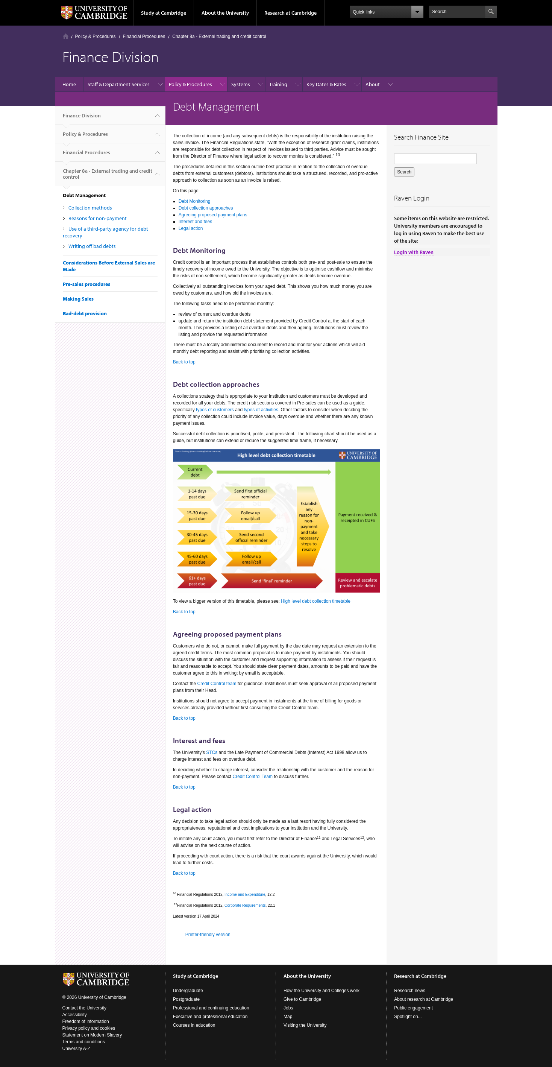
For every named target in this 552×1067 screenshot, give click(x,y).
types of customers (215, 409)
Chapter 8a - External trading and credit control (219, 36)
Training (278, 84)
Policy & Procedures (95, 36)
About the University (225, 12)
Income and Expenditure (244, 894)
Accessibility (74, 1014)
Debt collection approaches (206, 208)
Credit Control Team (253, 776)
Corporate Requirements (245, 905)
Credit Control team (216, 683)
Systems (240, 84)
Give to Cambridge (302, 999)
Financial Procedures (144, 36)
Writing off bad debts (92, 246)
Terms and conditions (83, 1041)
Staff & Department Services (119, 84)
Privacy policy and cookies (88, 1028)
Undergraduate (188, 990)
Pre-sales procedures (86, 284)
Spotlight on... (408, 1016)
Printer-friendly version (208, 934)
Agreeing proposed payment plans (213, 214)
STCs (211, 752)
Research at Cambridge (290, 12)
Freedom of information (85, 1021)
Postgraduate (186, 999)
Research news (409, 990)
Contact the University (84, 1008)
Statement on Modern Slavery (92, 1035)
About (372, 84)
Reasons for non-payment (97, 218)
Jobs (288, 1008)
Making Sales (78, 298)
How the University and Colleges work (321, 990)
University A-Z (76, 1048)
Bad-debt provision (85, 313)
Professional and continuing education (211, 1008)
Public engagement (413, 1008)
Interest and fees (195, 221)
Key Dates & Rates (326, 84)
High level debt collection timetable (315, 601)
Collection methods (90, 207)
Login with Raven (414, 252)
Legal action (191, 228)
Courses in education (194, 1025)
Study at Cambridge (163, 12)
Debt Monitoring (195, 201)
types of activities (261, 409)
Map (288, 1016)
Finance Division (82, 118)
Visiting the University (305, 1025)
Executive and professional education (210, 1016)
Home (65, 36)
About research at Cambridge (423, 999)
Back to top (184, 362)
